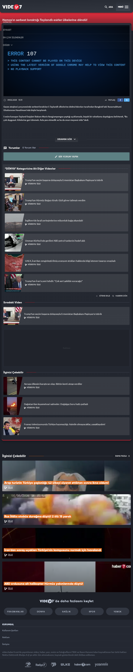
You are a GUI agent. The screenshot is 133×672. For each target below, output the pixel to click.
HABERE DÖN (119, 296)
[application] (66, 60)
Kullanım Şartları (10, 630)
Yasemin (101, 664)
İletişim (5, 644)
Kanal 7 (28, 664)
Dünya (41, 611)
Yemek (118, 611)
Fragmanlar (15, 611)
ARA (109, 7)
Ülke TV (65, 664)
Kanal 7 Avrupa (53, 664)
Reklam (6, 637)
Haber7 (82, 664)
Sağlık (66, 611)
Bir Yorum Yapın (66, 156)
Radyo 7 (41, 664)
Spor (92, 611)
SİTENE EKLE (103, 296)
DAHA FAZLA (122, 456)
